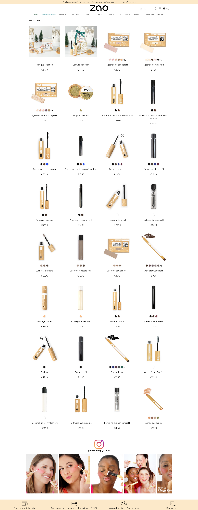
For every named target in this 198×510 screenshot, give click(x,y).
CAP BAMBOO (162, 14)
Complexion (75, 14)
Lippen (99, 14)
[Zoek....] (146, 9)
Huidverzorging (49, 14)
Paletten (62, 14)
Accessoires (125, 14)
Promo (137, 14)
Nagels (112, 14)
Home (31, 20)
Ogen (87, 14)
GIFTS (36, 14)
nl (167, 9)
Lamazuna (149, 14)
